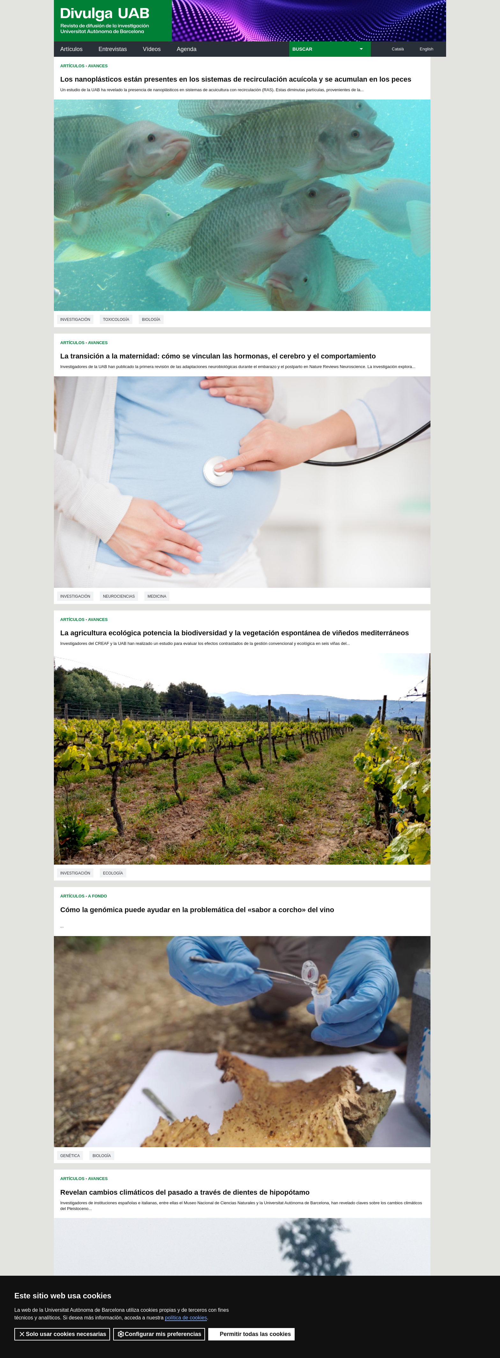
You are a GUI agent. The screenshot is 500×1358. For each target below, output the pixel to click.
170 (181, 1056)
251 (276, 1079)
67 (308, 1021)
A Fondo (293, 254)
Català (398, 49)
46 (325, 1016)
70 (333, 1021)
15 (261, 1010)
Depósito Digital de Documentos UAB (240, 1154)
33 (216, 1016)
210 (223, 1067)
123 (255, 1039)
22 (318, 1010)
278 (224, 1091)
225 (191, 1073)
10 (219, 1010)
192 (223, 1061)
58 (233, 1021)
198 (287, 1061)
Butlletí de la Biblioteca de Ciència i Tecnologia (167, 1125)
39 (266, 1016)
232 (265, 1073)
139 (234, 1044)
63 (275, 1021)
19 (294, 1010)
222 (159, 1073)
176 (244, 1056)
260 (181, 1084)
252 (287, 1079)
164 (308, 1050)
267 (255, 1084)
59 (241, 1021)
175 (234, 1056)
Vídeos (152, 49)
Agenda (186, 49)
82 (241, 1027)
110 (308, 1033)
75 (183, 1027)
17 (278, 1010)
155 (213, 1050)
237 (319, 1073)
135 (191, 1044)
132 (159, 1044)
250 (265, 1079)
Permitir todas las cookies (251, 1334)
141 (255, 1044)
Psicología (151, 795)
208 (202, 1067)
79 (216, 1027)
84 (258, 1027)
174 (223, 1056)
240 (159, 1079)
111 (318, 1033)
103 (233, 1033)
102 (222, 1033)
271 (297, 1084)
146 (308, 1044)
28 (175, 1016)
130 (329, 1039)
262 (202, 1084)
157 (234, 1050)
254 (308, 1079)
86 (275, 1027)
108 (286, 1033)
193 (234, 1061)
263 (213, 1084)
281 (256, 1091)
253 (297, 1079)
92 (325, 1027)
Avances (98, 65)
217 (297, 1067)
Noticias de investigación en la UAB (90, 1146)
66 (300, 1021)
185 (340, 1056)
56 (216, 1021)
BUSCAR (302, 49)
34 (225, 1016)
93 (333, 1027)
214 (265, 1067)
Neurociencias (315, 231)
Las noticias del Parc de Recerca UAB (90, 1174)
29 (183, 1016)
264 (223, 1084)
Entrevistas (113, 49)
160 (265, 1050)
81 (233, 1027)
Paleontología (119, 604)
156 (223, 1050)
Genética (112, 984)
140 (244, 1044)
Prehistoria (312, 602)
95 (159, 1033)
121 (234, 1039)
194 (244, 1061)
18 (286, 1010)
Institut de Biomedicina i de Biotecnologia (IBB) (403, 1190)
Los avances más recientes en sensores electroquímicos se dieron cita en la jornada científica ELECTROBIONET (329, 835)
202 (329, 1061)
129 (319, 1039)
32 (208, 1016)
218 (308, 1067)
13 (244, 1010)
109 (297, 1033)
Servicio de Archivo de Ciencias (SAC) (244, 1125)
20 (302, 1010)
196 (265, 1061)
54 (200, 1021)
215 (276, 1067)
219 (319, 1067)
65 (291, 1021)
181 (297, 1056)
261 (191, 1084)
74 (175, 1027)
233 (276, 1073)
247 (234, 1079)
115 (170, 1039)
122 (244, 1039)
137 (213, 1044)
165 (319, 1050)
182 (308, 1056)
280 (245, 1091)
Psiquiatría (115, 795)
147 (319, 1044)
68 (316, 1021)
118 (202, 1039)
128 (308, 1039)
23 (327, 1010)
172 (202, 1056)
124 (265, 1039)
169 (170, 1056)
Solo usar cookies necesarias (62, 1334)
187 (170, 1061)
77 (200, 1027)
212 (244, 1067)
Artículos (71, 49)
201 (319, 1061)
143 (276, 1044)
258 (159, 1084)
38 (258, 1016)
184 (329, 1056)
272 (308, 1084)
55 (208, 1021)
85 (266, 1027)
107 (276, 1033)
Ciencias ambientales (203, 604)
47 (333, 1016)
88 (291, 1027)
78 (208, 1027)
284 (287, 1091)
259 (170, 1084)
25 (344, 1010)
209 (213, 1067)
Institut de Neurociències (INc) (404, 1125)
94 (341, 1027)
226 (202, 1073)
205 (170, 1067)
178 (265, 1056)
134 (181, 1044)
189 (191, 1061)
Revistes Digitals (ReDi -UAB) (159, 1154)
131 (340, 1039)
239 (340, 1073)
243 (191, 1079)
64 (283, 1021)
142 (265, 1044)
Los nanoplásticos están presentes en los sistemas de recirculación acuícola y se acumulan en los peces (145, 87)
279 (235, 1091)
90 (308, 1027)
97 (175, 1033)
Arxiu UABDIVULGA (84, 1122)
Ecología (113, 416)
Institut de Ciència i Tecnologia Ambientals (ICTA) (401, 1158)
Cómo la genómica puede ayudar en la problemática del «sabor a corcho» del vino (343, 272)
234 (287, 1073)
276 (203, 1091)
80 (225, 1027)
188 (181, 1061)
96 (167, 1033)
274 (329, 1084)
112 (329, 1033)
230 (244, 1073)
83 (250, 1027)
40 (275, 1016)
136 (202, 1044)
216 (287, 1067)
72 (158, 1027)
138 (223, 1044)
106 (265, 1033)
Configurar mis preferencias (159, 1334)
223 (170, 1073)
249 (255, 1079)
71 (341, 1021)
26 (158, 1016)
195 (255, 1061)
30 (191, 1016)
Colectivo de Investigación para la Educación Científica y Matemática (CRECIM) (323, 1162)
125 (276, 1039)
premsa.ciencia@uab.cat (284, 1231)
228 (223, 1073)
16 (269, 1010)
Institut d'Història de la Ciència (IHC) (323, 1125)
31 (200, 1016)
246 (223, 1079)
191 (213, 1061)
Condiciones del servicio (167, 1265)
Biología (151, 233)
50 (167, 1021)
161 (276, 1050)
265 (234, 1084)
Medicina (353, 231)
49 (158, 1021)
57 (225, 1021)
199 (297, 1061)
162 (287, 1050)
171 (191, 1056)
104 (244, 1033)
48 (341, 1016)
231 (255, 1073)
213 (255, 1067)
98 (184, 1033)
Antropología (394, 602)
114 (159, 1039)
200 (308, 1061)
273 (319, 1084)
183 (319, 1056)
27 (167, 1016)
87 (283, 1027)
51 (175, 1021)
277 (213, 1091)
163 (297, 1050)
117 (191, 1039)
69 (325, 1021)
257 (340, 1079)
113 (339, 1033)
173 (213, 1056)
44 (308, 1016)
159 (255, 1050)
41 (283, 1016)
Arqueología (352, 602)
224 (181, 1073)
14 (253, 1010)
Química (307, 981)
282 (266, 1091)
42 (291, 1016)
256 (329, 1079)
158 (244, 1050)
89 (300, 1027)
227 (213, 1073)
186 (159, 1061)
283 (277, 1091)
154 (202, 1050)
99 (192, 1033)
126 (287, 1039)
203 (340, 1061)
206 (181, 1067)
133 (170, 1044)
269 (276, 1084)
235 (297, 1073)
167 (340, 1050)
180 (287, 1056)
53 (191, 1021)
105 (254, 1033)
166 (329, 1050)
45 (316, 1016)
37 (250, 1016)
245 (213, 1079)
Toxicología (116, 233)
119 (213, 1039)
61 (258, 1021)
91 (316, 1027)
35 (233, 1016)
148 (329, 1044)
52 (183, 1021)
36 (241, 1016)
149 (340, 1044)
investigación (75, 233)
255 (319, 1079)
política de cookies (186, 1317)
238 (329, 1073)
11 (227, 1010)
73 (167, 1027)
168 (159, 1056)
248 (244, 1079)
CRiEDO (305, 1194)
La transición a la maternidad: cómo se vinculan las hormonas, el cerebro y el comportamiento (342, 83)
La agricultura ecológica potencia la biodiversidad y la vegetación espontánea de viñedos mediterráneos (147, 274)
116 (181, 1039)
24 (335, 1010)
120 (223, 1039)
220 (329, 1067)
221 (340, 1067)
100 (201, 1033)
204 (159, 1067)
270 (287, 1084)
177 (255, 1056)
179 (276, 1056)
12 (236, 1010)
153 (191, 1050)
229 (234, 1073)
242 (181, 1079)
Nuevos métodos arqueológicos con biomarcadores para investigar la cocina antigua (342, 454)
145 (297, 1044)
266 (244, 1084)
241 (170, 1079)
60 (250, 1021)
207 (191, 1067)
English (426, 49)
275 (340, 1084)
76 (191, 1027)
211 (234, 1067)
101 (212, 1033)
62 (266, 1021)
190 (202, 1061)
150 (159, 1050)
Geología (158, 604)
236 (308, 1073)
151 (170, 1050)
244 (202, 1079)
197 (276, 1061)
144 (287, 1044)
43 (300, 1016)
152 (181, 1050)
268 (265, 1084)
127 (297, 1039)
